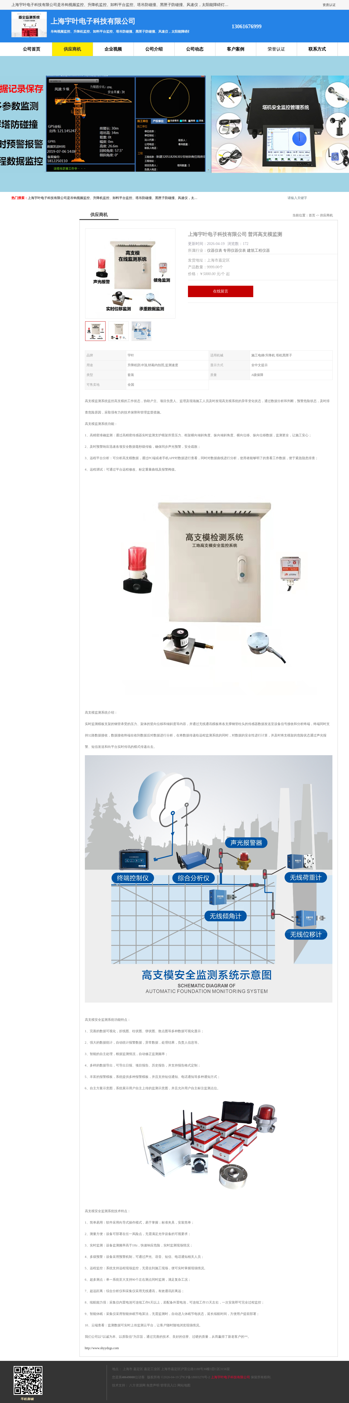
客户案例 (235, 49)
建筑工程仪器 (258, 250)
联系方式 (317, 49)
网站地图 (183, 1385)
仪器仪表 (214, 250)
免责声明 (152, 1385)
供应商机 (72, 49)
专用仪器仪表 (234, 250)
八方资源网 (137, 1385)
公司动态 (194, 49)
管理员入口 (168, 1385)
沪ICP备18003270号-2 (195, 1377)
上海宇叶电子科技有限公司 (230, 1377)
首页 (312, 215)
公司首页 (31, 49)
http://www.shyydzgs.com (102, 1348)
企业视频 (113, 49)
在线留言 (220, 291)
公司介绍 (154, 49)
